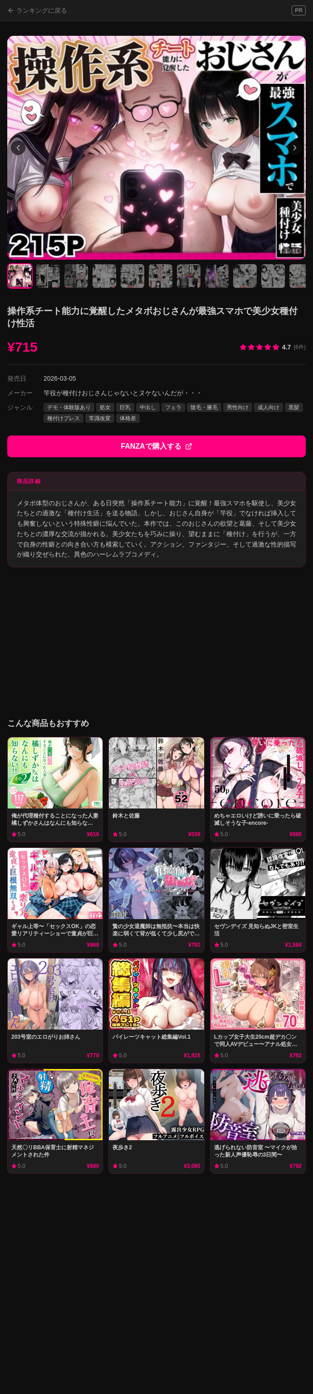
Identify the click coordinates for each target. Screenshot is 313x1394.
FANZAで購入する (156, 446)
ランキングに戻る (37, 10)
